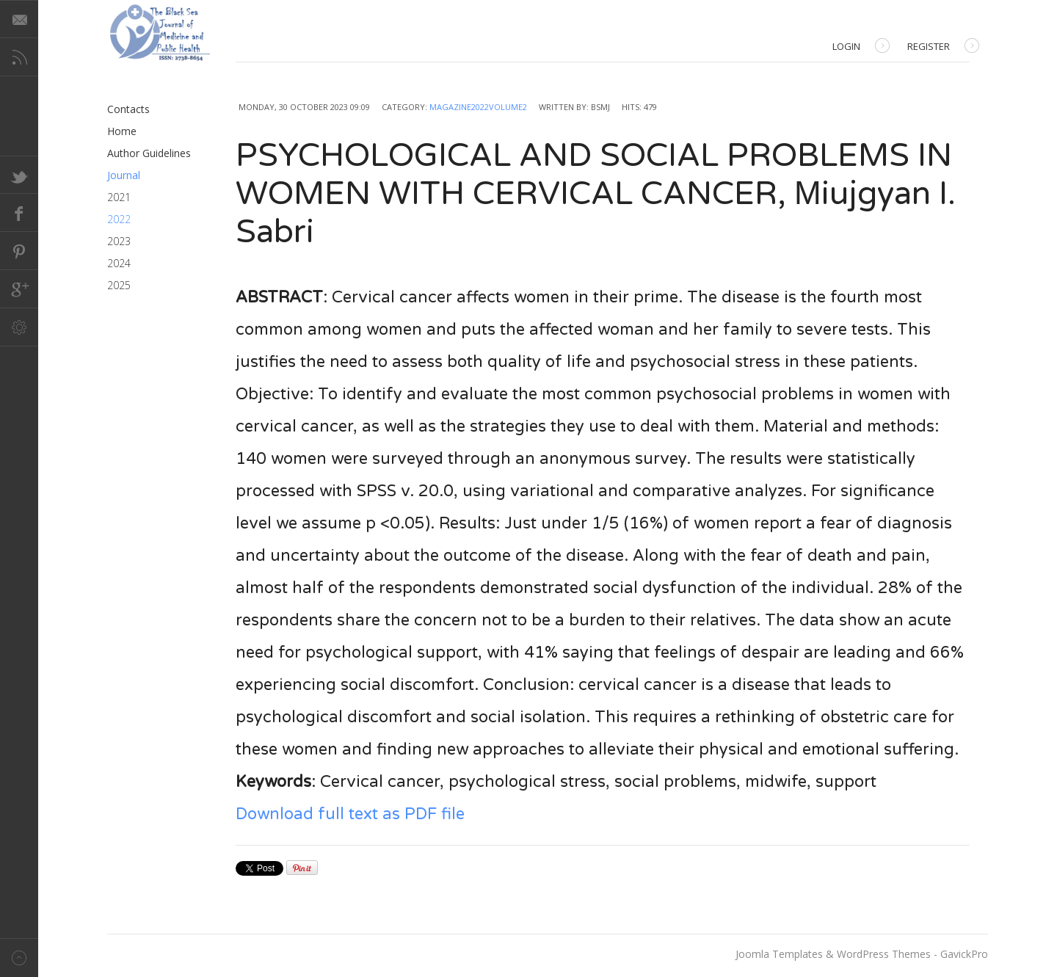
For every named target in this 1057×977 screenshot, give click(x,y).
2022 (119, 219)
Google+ (19, 289)
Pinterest (19, 251)
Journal (123, 175)
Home (122, 131)
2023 (119, 241)
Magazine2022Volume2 (478, 106)
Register (943, 47)
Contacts (128, 109)
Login (861, 47)
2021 (119, 197)
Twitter (19, 175)
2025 (119, 285)
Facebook (19, 213)
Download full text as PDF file (350, 814)
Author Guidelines (149, 153)
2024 (119, 263)
